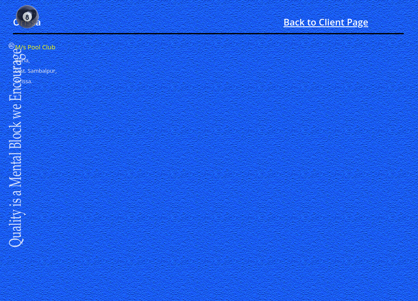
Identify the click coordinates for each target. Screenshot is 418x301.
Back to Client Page (325, 21)
